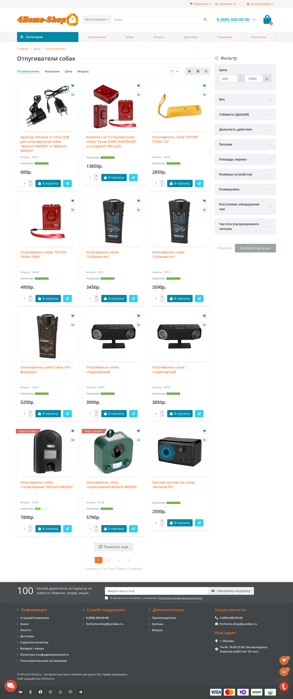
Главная (22, 49)
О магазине (96, 37)
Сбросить (224, 248)
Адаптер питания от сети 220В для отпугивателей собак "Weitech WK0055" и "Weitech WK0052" (44, 144)
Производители (164, 618)
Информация (32, 610)
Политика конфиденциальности (44, 654)
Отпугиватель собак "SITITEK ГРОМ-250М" (43, 254)
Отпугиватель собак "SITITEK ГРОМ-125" (175, 139)
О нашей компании (34, 618)
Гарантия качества (34, 642)
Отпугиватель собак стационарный (102, 369)
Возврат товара (32, 648)
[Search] (160, 19)
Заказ (129, 37)
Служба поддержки (104, 610)
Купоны (157, 624)
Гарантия (225, 37)
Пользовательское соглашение (43, 661)
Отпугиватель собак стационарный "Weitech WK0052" (46, 484)
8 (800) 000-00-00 (97, 618)
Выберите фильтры (255, 248)
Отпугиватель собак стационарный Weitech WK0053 (111, 484)
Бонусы (157, 630)
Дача (36, 49)
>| (128, 560)
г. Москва (227, 641)
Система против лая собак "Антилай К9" (173, 484)
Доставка (191, 37)
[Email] (156, 591)
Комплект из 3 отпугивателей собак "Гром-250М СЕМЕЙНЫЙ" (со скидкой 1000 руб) (111, 141)
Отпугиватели (55, 49)
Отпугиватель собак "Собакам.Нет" (102, 254)
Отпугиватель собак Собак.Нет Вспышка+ (45, 369)
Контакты (258, 37)
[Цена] (228, 78)
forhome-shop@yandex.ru (104, 624)
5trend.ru (48, 679)
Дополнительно (166, 610)
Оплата (158, 37)
